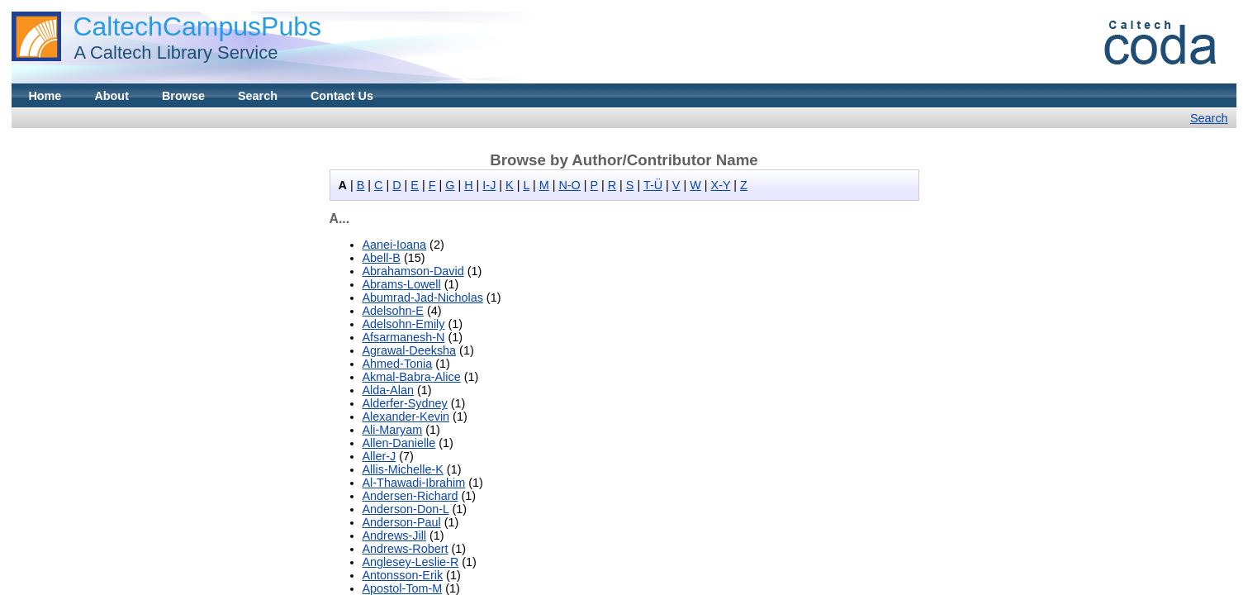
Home (44, 95)
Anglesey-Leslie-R (411, 562)
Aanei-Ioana (395, 244)
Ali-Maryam (393, 429)
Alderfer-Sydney (405, 403)
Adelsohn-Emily (404, 324)
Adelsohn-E (393, 310)
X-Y (721, 185)
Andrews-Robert (405, 548)
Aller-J (379, 456)
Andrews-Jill (395, 535)
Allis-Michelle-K (403, 469)
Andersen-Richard (410, 495)
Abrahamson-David (413, 271)
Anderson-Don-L (406, 509)
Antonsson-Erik (403, 575)
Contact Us (342, 95)
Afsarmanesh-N (404, 337)
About (111, 95)
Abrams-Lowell (402, 284)
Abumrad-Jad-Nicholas (423, 297)
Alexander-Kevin (406, 416)
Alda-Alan (388, 390)
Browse (183, 95)
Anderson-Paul (402, 522)
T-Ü (652, 185)
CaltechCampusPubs (197, 26)
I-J (489, 185)
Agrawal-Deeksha (410, 350)
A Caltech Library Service (171, 52)
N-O (569, 185)
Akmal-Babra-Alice (412, 376)
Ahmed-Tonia (398, 363)
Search (258, 95)
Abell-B (382, 257)
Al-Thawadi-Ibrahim (414, 482)
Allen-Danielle (399, 443)
